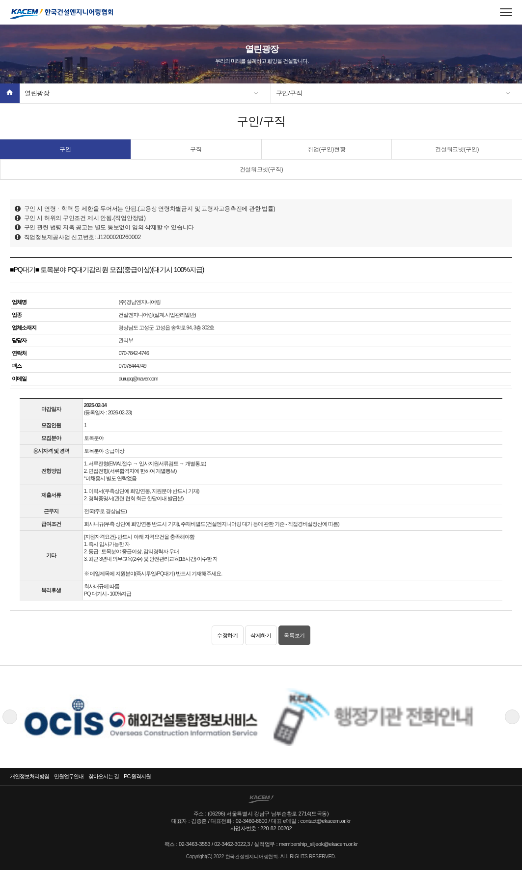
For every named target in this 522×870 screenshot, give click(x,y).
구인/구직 (289, 93)
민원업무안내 (68, 776)
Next (512, 716)
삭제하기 (261, 635)
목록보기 (294, 635)
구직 (195, 149)
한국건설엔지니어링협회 (61, 14)
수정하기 (227, 635)
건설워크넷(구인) (457, 149)
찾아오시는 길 (103, 776)
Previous (9, 716)
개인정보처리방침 (29, 776)
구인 (65, 149)
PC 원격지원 (137, 776)
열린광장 (37, 93)
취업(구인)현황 (326, 149)
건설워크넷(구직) (261, 169)
